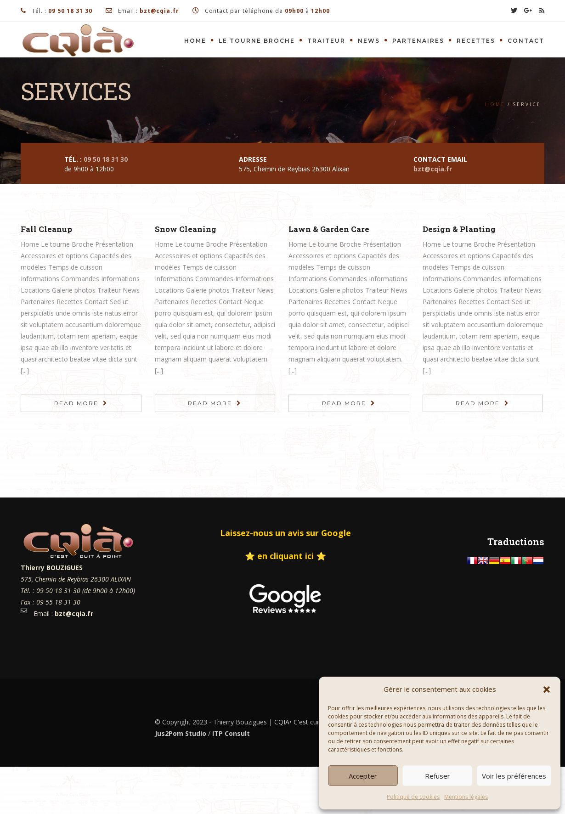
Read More (76, 403)
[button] (546, 689)
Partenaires (418, 40)
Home (195, 40)
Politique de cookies (413, 797)
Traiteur (326, 40)
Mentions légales (466, 797)
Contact (526, 40)
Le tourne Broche (257, 40)
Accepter (363, 775)
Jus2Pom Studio (180, 733)
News (369, 40)
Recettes (476, 40)
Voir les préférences (514, 775)
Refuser (437, 775)
